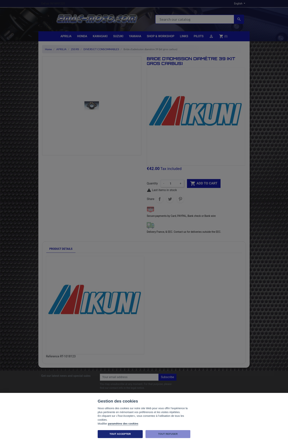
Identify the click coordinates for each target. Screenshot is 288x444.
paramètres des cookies (123, 423)
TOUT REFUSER (168, 434)
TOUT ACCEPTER (120, 434)
